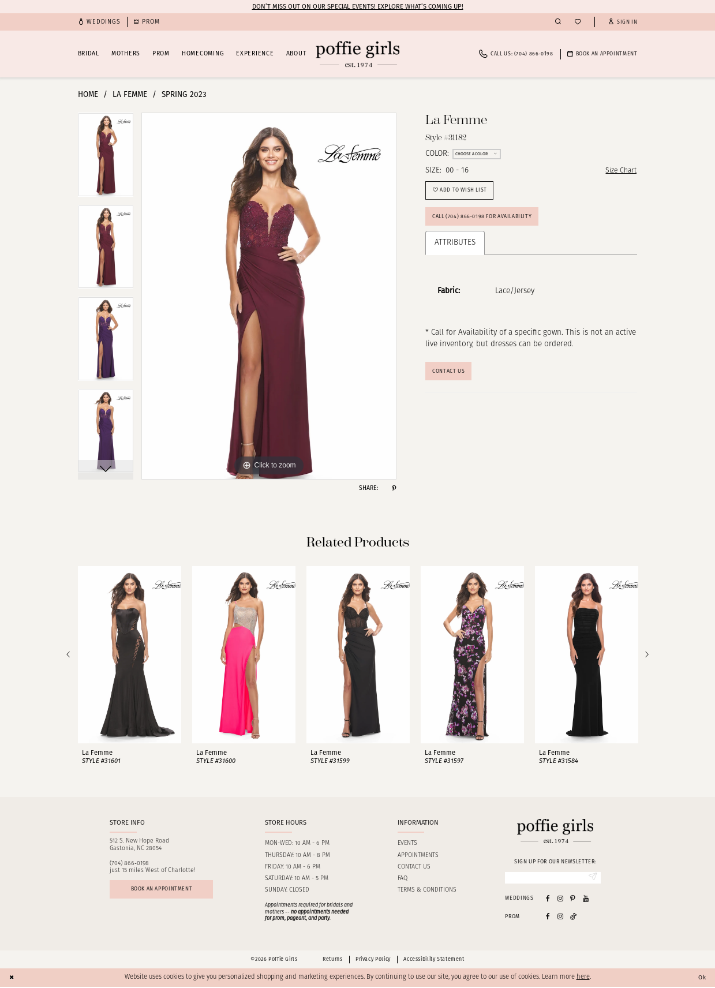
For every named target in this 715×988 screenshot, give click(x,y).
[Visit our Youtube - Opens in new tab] (585, 899)
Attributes (455, 249)
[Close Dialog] (12, 978)
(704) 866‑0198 (129, 863)
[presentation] (129, 654)
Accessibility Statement (433, 961)
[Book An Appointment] (602, 54)
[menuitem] (99, 22)
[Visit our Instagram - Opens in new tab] (560, 899)
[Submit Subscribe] (591, 878)
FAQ (402, 878)
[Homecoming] (146, 22)
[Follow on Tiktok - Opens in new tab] (574, 917)
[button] (622, 22)
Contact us (414, 867)
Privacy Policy (373, 961)
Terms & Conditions (427, 890)
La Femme (130, 94)
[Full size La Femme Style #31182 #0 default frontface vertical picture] (269, 296)
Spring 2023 (184, 94)
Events (407, 843)
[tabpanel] (106, 159)
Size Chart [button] (619, 171)
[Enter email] (553, 878)
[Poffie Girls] (357, 54)
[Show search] (558, 22)
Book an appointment (167, 890)
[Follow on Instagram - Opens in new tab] (560, 917)
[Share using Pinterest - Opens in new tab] (393, 488)
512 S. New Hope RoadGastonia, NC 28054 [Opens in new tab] (139, 845)
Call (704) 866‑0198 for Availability (488, 222)
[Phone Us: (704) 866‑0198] (516, 54)
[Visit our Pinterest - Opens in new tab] (573, 899)
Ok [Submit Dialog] (701, 978)
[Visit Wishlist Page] (577, 22)
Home (88, 94)
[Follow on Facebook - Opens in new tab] (548, 917)
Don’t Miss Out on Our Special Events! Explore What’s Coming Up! (357, 6)
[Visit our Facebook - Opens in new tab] (548, 899)
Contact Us (450, 378)
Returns (332, 961)
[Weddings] (99, 22)
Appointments (418, 855)
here (583, 978)
